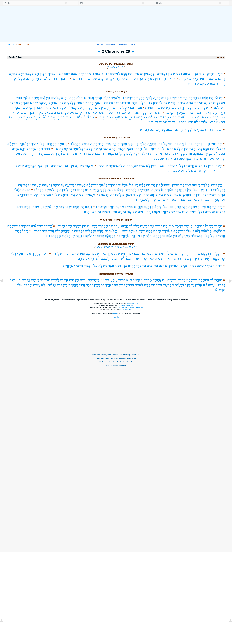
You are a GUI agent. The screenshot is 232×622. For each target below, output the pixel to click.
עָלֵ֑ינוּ (158, 117)
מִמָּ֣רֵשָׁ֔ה (168, 285)
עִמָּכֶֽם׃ (158, 158)
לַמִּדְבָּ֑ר (182, 207)
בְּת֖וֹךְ (85, 144)
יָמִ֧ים (141, 212)
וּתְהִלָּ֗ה (211, 195)
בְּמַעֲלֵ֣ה (219, 153)
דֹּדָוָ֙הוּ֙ (179, 285)
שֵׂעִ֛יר (137, 195)
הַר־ (42, 195)
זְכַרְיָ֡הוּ (198, 144)
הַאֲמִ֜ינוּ (80, 185)
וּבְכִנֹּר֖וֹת (77, 231)
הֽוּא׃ (86, 212)
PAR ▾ (221, 57)
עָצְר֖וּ (37, 285)
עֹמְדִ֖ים (199, 129)
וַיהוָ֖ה (169, 158)
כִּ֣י (58, 117)
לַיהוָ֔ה (155, 190)
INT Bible (115, 313)
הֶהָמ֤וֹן (120, 149)
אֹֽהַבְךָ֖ (13, 103)
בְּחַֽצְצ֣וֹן (211, 78)
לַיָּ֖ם (21, 74)
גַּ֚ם (27, 78)
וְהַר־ (117, 112)
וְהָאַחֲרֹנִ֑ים (172, 266)
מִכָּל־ (21, 78)
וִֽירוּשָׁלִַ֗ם (27, 153)
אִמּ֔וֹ (82, 253)
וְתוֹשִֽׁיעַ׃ (171, 112)
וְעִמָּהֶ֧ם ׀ (161, 74)
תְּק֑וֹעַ (175, 185)
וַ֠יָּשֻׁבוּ (48, 226)
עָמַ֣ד (154, 185)
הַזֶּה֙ (47, 107)
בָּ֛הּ (177, 107)
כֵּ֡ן (131, 226)
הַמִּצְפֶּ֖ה (193, 207)
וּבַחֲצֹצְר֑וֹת (63, 231)
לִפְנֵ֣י (190, 129)
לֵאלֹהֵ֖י (95, 258)
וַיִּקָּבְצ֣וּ (64, 78)
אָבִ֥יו (27, 253)
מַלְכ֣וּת (99, 236)
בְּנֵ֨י (169, 195)
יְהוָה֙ (89, 285)
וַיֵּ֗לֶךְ (44, 253)
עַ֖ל (212, 236)
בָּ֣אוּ (202, 74)
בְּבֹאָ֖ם (49, 112)
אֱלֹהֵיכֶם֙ (59, 185)
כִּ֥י (30, 107)
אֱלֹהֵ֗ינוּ (125, 103)
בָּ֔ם (63, 117)
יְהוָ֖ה (142, 231)
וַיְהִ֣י (220, 74)
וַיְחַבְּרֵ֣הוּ (92, 280)
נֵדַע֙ (190, 122)
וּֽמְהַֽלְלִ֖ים (144, 190)
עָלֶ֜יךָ (51, 74)
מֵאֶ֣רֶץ (39, 112)
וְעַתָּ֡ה (158, 112)
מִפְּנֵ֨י (129, 149)
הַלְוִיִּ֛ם (79, 166)
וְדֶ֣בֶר (90, 107)
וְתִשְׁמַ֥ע (184, 112)
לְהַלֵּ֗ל (20, 166)
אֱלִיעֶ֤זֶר (196, 285)
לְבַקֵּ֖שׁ (44, 78)
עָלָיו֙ (107, 144)
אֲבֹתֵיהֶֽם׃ (83, 258)
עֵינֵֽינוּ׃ (152, 122)
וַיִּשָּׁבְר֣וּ (62, 285)
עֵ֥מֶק (85, 226)
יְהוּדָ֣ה (38, 153)
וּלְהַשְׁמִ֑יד (218, 199)
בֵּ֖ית (44, 231)
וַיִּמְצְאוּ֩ (36, 207)
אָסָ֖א (20, 253)
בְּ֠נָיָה (182, 144)
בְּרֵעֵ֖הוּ (155, 199)
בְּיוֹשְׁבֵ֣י (191, 199)
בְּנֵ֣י (130, 144)
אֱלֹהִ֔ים (220, 236)
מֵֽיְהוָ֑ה (34, 78)
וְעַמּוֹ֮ (68, 207)
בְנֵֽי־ (143, 112)
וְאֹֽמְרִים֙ (82, 190)
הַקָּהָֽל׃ (75, 144)
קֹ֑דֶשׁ (120, 190)
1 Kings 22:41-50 (104, 247)
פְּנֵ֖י (165, 153)
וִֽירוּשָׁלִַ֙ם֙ (13, 226)
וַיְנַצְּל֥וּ (180, 212)
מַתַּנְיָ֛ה (151, 144)
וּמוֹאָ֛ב (65, 195)
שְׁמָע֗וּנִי (123, 185)
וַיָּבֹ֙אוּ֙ (113, 231)
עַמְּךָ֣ (62, 103)
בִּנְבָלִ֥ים (90, 231)
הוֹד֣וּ (72, 190)
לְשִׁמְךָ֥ (160, 107)
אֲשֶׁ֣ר (111, 266)
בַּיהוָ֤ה (69, 185)
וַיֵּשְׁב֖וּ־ (205, 107)
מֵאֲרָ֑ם (13, 74)
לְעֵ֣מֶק (188, 226)
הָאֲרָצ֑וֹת (184, 236)
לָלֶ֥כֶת (27, 285)
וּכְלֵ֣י (200, 212)
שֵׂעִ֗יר (109, 112)
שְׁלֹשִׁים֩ (172, 253)
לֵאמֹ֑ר (139, 285)
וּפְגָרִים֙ (210, 212)
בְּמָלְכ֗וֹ (147, 253)
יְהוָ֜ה (184, 149)
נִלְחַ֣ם (157, 236)
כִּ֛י (21, 112)
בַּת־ (66, 253)
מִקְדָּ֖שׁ (170, 107)
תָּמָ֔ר (202, 78)
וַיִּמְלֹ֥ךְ (217, 253)
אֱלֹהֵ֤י (98, 98)
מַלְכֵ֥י (79, 266)
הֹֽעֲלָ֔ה (102, 266)
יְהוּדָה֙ (33, 144)
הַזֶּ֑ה (222, 112)
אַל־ (163, 149)
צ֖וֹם (101, 78)
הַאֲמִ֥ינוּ (35, 185)
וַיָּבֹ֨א (88, 207)
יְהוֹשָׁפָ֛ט (155, 78)
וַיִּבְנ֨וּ (190, 107)
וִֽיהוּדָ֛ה (217, 207)
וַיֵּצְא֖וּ (196, 185)
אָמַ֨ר (192, 149)
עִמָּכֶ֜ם (48, 153)
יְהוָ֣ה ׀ (196, 195)
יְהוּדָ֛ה (187, 98)
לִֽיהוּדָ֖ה (115, 195)
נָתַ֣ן (203, 195)
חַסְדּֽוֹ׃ (39, 190)
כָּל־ (87, 78)
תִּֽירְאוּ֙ (220, 158)
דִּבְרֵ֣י (211, 266)
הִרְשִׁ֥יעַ (120, 280)
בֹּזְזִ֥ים (122, 212)
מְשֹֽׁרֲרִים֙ (167, 190)
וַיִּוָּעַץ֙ (202, 190)
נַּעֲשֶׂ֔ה (176, 122)
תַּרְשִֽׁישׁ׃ (219, 290)
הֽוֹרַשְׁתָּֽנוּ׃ (105, 117)
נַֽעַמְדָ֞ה (72, 107)
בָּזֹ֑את (110, 153)
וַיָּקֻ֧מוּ (89, 166)
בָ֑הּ (197, 107)
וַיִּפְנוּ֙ (172, 207)
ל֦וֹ (73, 236)
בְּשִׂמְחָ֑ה (167, 231)
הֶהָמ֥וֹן (27, 117)
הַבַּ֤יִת (54, 107)
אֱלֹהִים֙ (56, 98)
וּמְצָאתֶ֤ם (199, 153)
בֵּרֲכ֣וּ (159, 226)
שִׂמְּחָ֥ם (150, 231)
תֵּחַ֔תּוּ (203, 158)
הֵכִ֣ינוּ (114, 258)
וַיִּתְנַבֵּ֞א (208, 285)
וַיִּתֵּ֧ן (165, 78)
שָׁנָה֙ (117, 253)
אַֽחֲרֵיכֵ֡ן (210, 74)
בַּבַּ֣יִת (16, 107)
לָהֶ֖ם (172, 212)
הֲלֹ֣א (80, 117)
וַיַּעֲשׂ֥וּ (35, 280)
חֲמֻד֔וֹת (191, 212)
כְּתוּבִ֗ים (152, 266)
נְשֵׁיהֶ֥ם (160, 129)
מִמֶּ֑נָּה (216, 258)
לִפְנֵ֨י (62, 107)
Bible (9, 45)
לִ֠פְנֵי (36, 117)
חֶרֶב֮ (107, 107)
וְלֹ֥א (209, 117)
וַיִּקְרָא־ (109, 78)
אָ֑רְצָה (190, 166)
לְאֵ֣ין (164, 212)
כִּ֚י (163, 236)
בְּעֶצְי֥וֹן (15, 280)
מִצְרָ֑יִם (29, 112)
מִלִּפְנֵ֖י (71, 103)
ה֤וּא (64, 98)
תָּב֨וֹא (131, 107)
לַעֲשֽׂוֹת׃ (109, 280)
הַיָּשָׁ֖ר (196, 258)
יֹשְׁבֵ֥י (49, 195)
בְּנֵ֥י (65, 166)
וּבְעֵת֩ (26, 190)
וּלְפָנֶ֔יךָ (38, 107)
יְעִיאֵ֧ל (167, 144)
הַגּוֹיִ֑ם (208, 103)
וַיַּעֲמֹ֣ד (218, 98)
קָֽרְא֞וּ (124, 226)
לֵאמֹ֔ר (65, 74)
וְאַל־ (146, 149)
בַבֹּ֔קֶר (205, 185)
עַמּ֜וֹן (171, 74)
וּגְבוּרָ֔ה (183, 103)
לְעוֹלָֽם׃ (219, 107)
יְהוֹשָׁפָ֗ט (207, 98)
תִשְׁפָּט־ (71, 117)
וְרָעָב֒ (82, 107)
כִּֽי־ (158, 231)
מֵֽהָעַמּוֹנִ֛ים (147, 74)
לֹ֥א (96, 149)
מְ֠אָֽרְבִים (185, 195)
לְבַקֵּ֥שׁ (204, 83)
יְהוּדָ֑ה (189, 253)
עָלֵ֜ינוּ (122, 107)
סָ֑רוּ (144, 258)
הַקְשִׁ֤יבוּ (51, 144)
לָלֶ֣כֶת (55, 280)
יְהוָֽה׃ (187, 83)
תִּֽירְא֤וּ (155, 149)
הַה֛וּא (93, 226)
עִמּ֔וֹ (83, 280)
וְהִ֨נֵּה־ (182, 117)
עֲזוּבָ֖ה (74, 253)
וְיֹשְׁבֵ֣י (24, 144)
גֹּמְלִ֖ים (167, 117)
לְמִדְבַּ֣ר (185, 185)
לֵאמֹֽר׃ (149, 107)
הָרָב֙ (112, 149)
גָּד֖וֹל (184, 170)
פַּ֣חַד (18, 231)
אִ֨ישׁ (33, 226)
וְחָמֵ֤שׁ (124, 253)
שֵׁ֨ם (111, 226)
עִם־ (115, 285)
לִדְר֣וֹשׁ (131, 78)
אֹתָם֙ (189, 153)
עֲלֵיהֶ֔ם (31, 149)
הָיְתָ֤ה (116, 144)
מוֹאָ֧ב (154, 195)
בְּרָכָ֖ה (77, 226)
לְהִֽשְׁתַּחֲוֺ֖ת (116, 166)
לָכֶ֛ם (89, 149)
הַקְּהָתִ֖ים (56, 166)
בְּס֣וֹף (181, 153)
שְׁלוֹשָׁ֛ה (132, 212)
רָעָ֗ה (114, 107)
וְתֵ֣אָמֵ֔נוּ (47, 185)
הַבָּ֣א (222, 122)
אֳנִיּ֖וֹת (64, 280)
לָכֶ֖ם (129, 153)
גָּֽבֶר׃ (221, 285)
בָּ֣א (58, 74)
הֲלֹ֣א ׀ (142, 103)
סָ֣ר (223, 258)
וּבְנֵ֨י (179, 74)
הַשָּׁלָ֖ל (106, 212)
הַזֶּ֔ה (105, 149)
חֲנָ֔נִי (118, 266)
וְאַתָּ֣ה (35, 98)
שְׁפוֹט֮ (99, 107)
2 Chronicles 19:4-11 (126, 247)
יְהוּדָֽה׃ (77, 78)
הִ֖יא (195, 78)
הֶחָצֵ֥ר (140, 98)
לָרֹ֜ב (20, 207)
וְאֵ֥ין (174, 103)
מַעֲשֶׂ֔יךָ (73, 285)
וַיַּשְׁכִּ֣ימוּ (216, 185)
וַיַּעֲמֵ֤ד (179, 190)
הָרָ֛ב (19, 117)
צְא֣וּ (188, 158)
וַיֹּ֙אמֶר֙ (133, 185)
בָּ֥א (209, 207)
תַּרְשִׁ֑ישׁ (45, 280)
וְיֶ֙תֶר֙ (218, 266)
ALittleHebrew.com (126, 305)
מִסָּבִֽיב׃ (54, 236)
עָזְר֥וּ (173, 199)
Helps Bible (127, 309)
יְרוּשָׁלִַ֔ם (13, 144)
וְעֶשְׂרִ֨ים (135, 253)
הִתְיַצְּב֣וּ (100, 153)
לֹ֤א (196, 122)
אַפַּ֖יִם (199, 166)
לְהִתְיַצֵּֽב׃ (155, 103)
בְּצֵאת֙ (111, 190)
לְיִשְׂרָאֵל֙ (76, 112)
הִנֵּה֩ (150, 112)
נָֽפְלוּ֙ (142, 166)
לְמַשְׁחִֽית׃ (142, 199)
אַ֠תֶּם (170, 149)
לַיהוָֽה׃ (102, 166)
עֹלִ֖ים (15, 149)
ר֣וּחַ (101, 144)
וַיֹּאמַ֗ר (115, 98)
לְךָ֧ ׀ (183, 107)
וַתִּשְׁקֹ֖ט (110, 236)
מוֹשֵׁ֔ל (27, 98)
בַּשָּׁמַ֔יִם (45, 98)
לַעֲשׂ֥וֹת (206, 258)
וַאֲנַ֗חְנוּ (204, 122)
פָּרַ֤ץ (97, 285)
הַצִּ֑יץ (209, 153)
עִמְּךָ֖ (166, 103)
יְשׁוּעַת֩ (65, 153)
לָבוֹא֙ (149, 117)
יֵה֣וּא (131, 266)
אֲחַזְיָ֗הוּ (106, 285)
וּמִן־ (46, 166)
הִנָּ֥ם (23, 149)
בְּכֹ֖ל (19, 98)
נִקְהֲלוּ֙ (197, 226)
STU (14, 45)
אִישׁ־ (165, 199)
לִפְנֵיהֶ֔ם (179, 158)
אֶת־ (146, 78)
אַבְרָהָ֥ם (24, 103)
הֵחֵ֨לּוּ (17, 190)
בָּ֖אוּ (212, 83)
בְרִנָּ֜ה (221, 195)
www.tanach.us (132, 304)
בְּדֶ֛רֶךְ (36, 253)
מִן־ (136, 144)
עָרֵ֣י (13, 78)
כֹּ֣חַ (191, 103)
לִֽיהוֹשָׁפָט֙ (77, 74)
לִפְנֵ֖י (149, 98)
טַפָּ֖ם (169, 129)
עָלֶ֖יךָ (163, 122)
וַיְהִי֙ (25, 231)
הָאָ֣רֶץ (89, 103)
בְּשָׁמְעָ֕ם (171, 236)
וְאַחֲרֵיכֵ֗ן (216, 280)
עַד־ (69, 226)
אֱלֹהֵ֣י (211, 170)
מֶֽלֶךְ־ (181, 280)
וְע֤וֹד (136, 258)
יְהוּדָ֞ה (172, 166)
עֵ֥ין (189, 78)
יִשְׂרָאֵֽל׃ (125, 236)
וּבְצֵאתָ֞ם (165, 185)
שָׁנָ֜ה (155, 253)
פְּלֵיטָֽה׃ (101, 207)
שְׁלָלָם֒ (47, 207)
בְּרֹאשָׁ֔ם (206, 231)
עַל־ (136, 74)
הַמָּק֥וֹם (103, 226)
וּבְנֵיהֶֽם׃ (149, 129)
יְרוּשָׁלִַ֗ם (152, 166)
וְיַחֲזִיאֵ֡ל (216, 144)
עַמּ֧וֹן (74, 195)
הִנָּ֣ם (161, 266)
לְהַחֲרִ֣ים (23, 195)
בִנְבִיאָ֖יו (23, 185)
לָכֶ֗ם (177, 149)
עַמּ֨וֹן (135, 112)
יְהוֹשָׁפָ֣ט (78, 207)
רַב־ (93, 212)
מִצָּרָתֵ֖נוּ (195, 112)
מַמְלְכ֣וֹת (219, 103)
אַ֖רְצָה (119, 207)
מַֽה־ (184, 122)
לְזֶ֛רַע (34, 103)
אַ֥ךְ (167, 258)
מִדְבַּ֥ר (157, 153)
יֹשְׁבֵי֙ (98, 103)
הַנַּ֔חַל (172, 153)
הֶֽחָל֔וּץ (94, 190)
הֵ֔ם (175, 117)
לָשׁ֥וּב (196, 231)
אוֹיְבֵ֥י (136, 236)
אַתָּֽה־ (72, 98)
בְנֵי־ (194, 74)
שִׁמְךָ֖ (24, 107)
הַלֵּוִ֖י (143, 144)
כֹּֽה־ (199, 149)
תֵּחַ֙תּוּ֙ (138, 149)
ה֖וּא (129, 280)
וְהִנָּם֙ (221, 78)
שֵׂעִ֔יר (181, 199)
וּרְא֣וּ (81, 153)
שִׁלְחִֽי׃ (57, 253)
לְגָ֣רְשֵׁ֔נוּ (139, 117)
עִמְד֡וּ (90, 153)
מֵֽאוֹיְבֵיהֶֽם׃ (129, 231)
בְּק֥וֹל (192, 170)
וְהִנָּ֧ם (147, 207)
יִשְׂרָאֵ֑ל (53, 103)
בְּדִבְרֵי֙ (141, 266)
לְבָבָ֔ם (105, 258)
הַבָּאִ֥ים (127, 195)
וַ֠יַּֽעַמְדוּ (89, 195)
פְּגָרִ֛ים (138, 207)
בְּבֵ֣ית (165, 98)
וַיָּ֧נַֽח (79, 236)
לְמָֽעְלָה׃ (173, 170)
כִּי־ (171, 226)
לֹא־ (151, 258)
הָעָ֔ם (188, 190)
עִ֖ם (143, 236)
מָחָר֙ (47, 149)
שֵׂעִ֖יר (34, 195)
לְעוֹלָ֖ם (49, 190)
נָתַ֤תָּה (86, 112)
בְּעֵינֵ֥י (187, 258)
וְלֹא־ (12, 253)
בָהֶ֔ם (57, 112)
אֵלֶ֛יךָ (206, 112)
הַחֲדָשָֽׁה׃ (128, 98)
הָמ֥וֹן (43, 74)
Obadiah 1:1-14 (116, 67)
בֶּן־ (207, 144)
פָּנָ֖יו (140, 78)
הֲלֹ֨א (79, 98)
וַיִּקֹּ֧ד (218, 166)
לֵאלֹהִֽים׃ (61, 149)
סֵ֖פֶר (87, 266)
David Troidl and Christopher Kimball (129, 307)
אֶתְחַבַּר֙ (203, 280)
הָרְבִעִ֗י (208, 226)
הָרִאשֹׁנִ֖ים (187, 266)
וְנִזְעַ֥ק (214, 112)
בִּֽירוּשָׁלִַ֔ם (99, 253)
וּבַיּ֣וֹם (218, 226)
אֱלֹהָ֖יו (66, 236)
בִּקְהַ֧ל (197, 98)
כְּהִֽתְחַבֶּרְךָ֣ (126, 285)
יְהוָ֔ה (93, 144)
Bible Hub (115, 317)
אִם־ (139, 107)
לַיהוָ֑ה (120, 78)
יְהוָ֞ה (106, 98)
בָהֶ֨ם (27, 207)
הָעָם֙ (129, 258)
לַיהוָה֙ (220, 170)
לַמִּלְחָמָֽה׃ (112, 74)
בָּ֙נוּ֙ (47, 117)
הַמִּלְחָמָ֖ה (79, 149)
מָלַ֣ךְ (110, 253)
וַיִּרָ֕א (172, 78)
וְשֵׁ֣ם (89, 253)
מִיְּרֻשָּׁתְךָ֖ (127, 117)
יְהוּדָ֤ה (25, 226)
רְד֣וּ (40, 149)
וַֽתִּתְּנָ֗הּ (43, 103)
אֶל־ (195, 190)
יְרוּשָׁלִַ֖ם (179, 231)
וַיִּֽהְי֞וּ (149, 212)
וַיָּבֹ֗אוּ (99, 74)
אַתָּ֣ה (134, 103)
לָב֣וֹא (65, 112)
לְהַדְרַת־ (130, 190)
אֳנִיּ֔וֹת (52, 285)
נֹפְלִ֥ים (128, 207)
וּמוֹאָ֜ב (126, 112)
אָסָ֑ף (124, 144)
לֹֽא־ (94, 112)
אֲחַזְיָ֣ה (157, 280)
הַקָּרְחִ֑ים (31, 166)
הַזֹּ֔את (80, 103)
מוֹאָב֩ (187, 74)
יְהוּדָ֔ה (53, 78)
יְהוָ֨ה (56, 153)
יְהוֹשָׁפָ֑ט (208, 149)
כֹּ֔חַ (43, 117)
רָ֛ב (36, 74)
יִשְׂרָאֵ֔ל (202, 170)
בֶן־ (124, 266)
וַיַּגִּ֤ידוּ (89, 74)
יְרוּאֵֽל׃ (146, 153)
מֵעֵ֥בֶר (29, 74)
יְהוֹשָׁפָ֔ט (200, 266)
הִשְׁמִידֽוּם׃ (198, 117)
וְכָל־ (181, 166)
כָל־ (42, 144)
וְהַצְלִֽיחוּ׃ (217, 190)
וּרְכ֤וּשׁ (220, 212)
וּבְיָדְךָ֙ (198, 103)
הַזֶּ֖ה (12, 117)
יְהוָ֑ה (156, 98)
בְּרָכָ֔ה (179, 226)
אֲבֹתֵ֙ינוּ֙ (89, 98)
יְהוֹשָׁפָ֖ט (126, 74)
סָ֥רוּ (16, 112)
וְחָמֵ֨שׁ (163, 253)
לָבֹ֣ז (61, 207)
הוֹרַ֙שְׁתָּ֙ (114, 103)
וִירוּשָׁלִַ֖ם (176, 98)
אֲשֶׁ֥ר (117, 117)
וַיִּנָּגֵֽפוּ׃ (104, 195)
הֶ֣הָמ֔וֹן (156, 207)
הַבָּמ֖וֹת (160, 258)
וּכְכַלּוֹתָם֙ (204, 199)
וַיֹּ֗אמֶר (62, 144)
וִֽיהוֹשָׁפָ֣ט (219, 231)
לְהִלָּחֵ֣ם (120, 153)
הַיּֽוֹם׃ (60, 226)
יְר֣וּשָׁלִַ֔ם (102, 231)
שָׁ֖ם (165, 226)
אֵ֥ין (53, 117)
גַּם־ (175, 129)
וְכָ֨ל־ (218, 129)
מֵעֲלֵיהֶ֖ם (219, 117)
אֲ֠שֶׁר (101, 112)
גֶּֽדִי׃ (182, 78)
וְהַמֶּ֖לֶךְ (220, 149)
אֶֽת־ (82, 285)
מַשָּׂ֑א (157, 212)
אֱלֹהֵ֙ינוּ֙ (89, 117)
